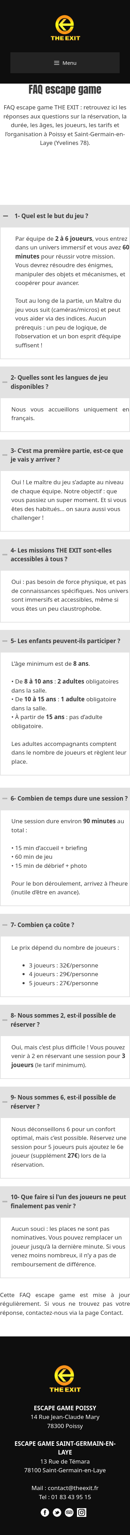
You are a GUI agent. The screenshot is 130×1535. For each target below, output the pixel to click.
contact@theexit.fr (73, 1488)
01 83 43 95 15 (71, 1497)
